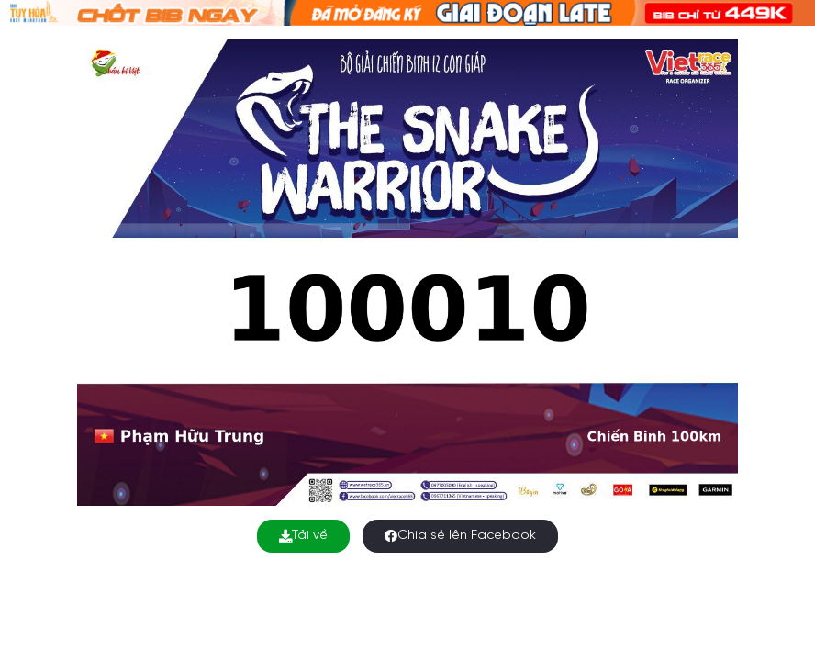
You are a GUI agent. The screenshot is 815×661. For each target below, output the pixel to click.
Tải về (303, 536)
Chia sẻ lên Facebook (460, 536)
